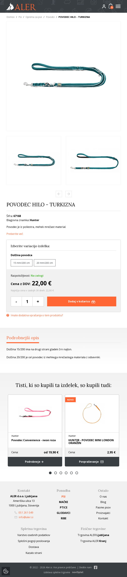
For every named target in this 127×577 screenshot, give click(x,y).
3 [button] (61, 473)
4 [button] (66, 473)
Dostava (34, 547)
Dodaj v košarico (81, 301)
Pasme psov (103, 507)
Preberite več (14, 234)
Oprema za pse (34, 17)
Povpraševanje (92, 462)
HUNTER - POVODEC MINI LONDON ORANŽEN (91, 441)
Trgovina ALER (93, 535)
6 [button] (76, 473)
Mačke (63, 502)
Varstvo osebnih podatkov (33, 535)
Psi (20, 17)
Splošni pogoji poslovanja (34, 541)
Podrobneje (35, 462)
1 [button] (50, 473)
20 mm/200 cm (45, 262)
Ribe (63, 518)
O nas (103, 496)
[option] (33, 160)
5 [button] (71, 473)
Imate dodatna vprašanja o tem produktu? (34, 315)
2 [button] (55, 473)
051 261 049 (23, 512)
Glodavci (63, 513)
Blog (103, 502)
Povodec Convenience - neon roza (33, 440)
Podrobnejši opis (22, 337)
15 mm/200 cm (21, 262)
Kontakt (103, 518)
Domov (10, 17)
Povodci (50, 17)
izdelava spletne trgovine (57, 572)
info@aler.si (24, 517)
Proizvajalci (103, 513)
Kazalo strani (34, 553)
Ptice (63, 507)
